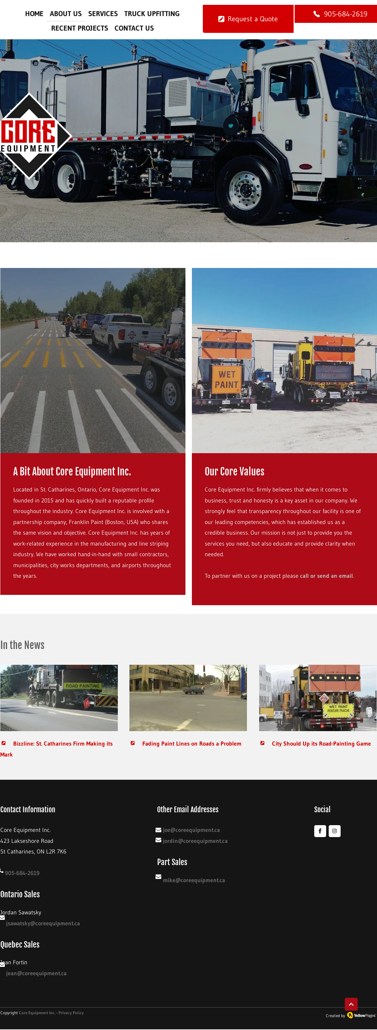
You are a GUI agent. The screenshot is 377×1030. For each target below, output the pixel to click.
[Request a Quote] (248, 19)
